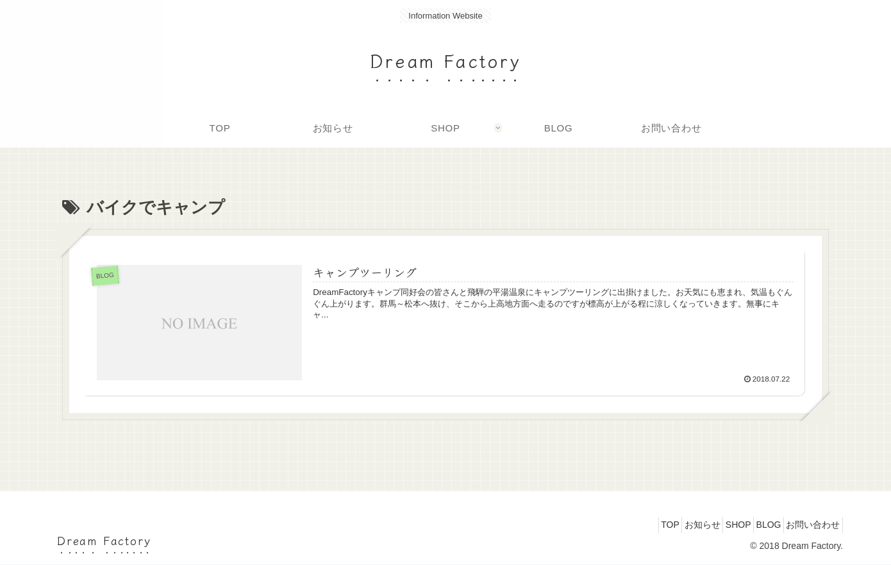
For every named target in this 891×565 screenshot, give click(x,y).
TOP (633, 524)
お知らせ (673, 524)
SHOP (717, 524)
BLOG (756, 524)
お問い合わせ (809, 524)
